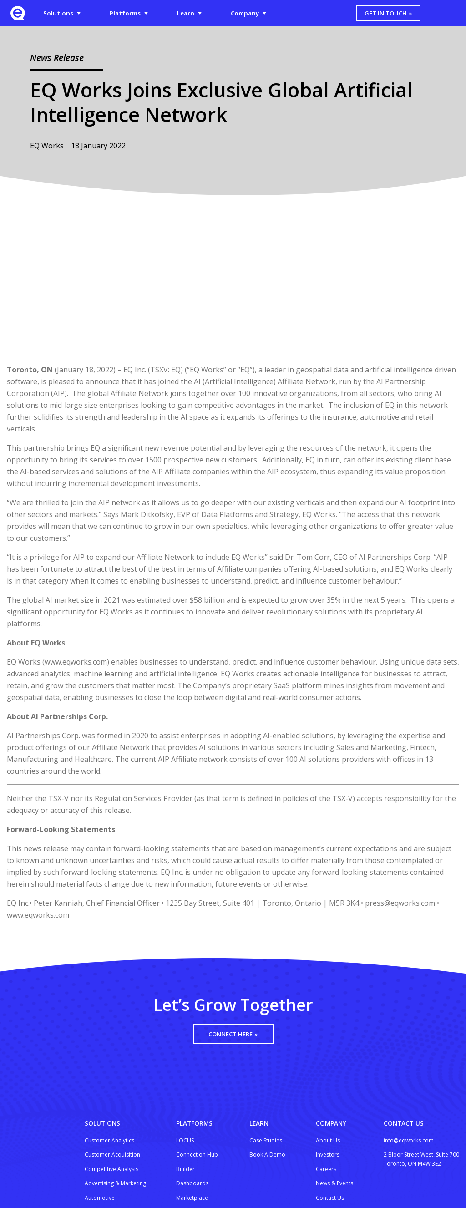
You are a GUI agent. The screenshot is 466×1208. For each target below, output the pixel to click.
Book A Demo (267, 1154)
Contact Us (330, 1198)
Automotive (100, 1198)
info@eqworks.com (409, 1140)
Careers (326, 1169)
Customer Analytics (109, 1140)
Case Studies (265, 1140)
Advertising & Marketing (115, 1183)
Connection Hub (197, 1154)
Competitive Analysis (111, 1169)
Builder (185, 1169)
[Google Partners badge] (406, 1181)
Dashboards (192, 1183)
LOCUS (185, 1140)
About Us (328, 1140)
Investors (327, 1154)
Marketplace (192, 1198)
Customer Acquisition (112, 1154)
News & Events (334, 1183)
